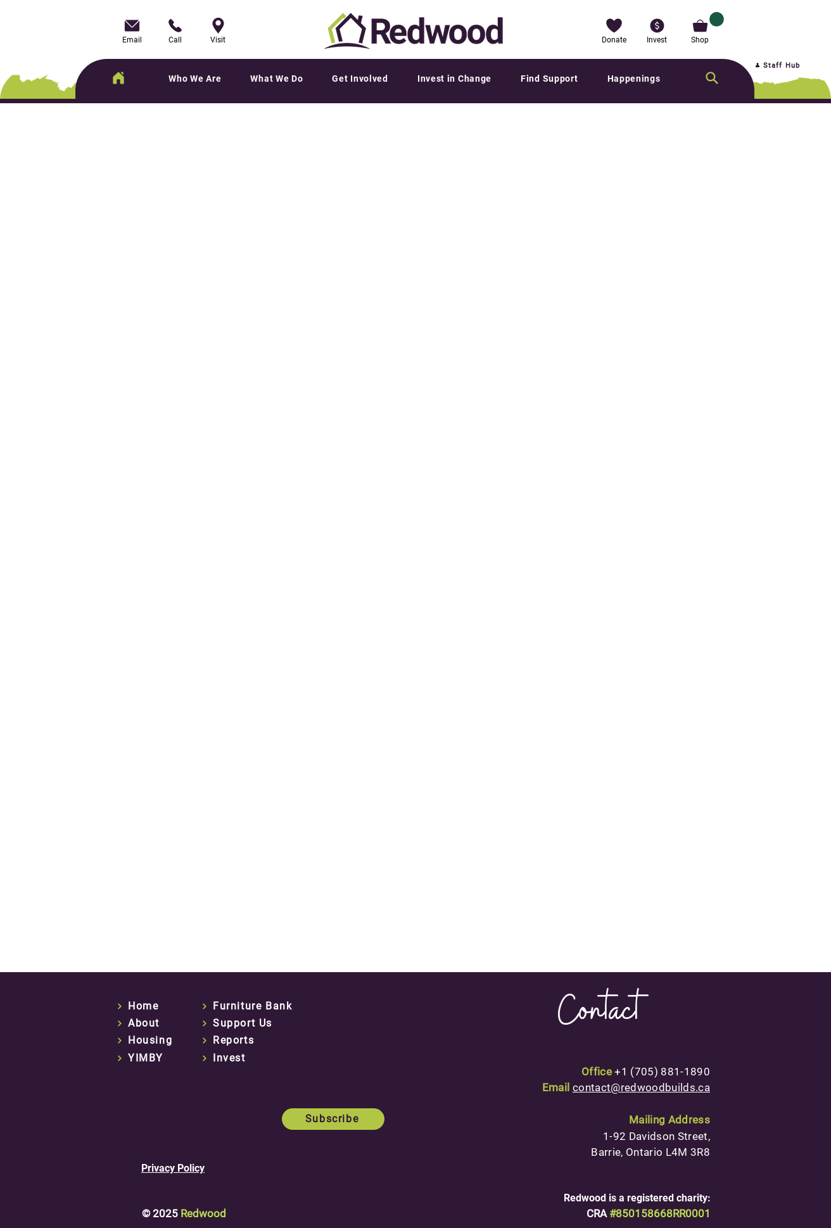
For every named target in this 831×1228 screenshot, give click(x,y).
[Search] (712, 77)
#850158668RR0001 (660, 1213)
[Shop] (700, 30)
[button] (613, 30)
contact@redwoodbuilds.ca (641, 1087)
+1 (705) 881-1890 (662, 1071)
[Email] (131, 30)
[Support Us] (240, 1023)
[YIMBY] (147, 1058)
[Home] (118, 77)
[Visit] (218, 30)
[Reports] (231, 1040)
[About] (147, 1023)
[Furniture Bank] (253, 1006)
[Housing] (147, 1040)
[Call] (175, 30)
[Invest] (271, 1058)
